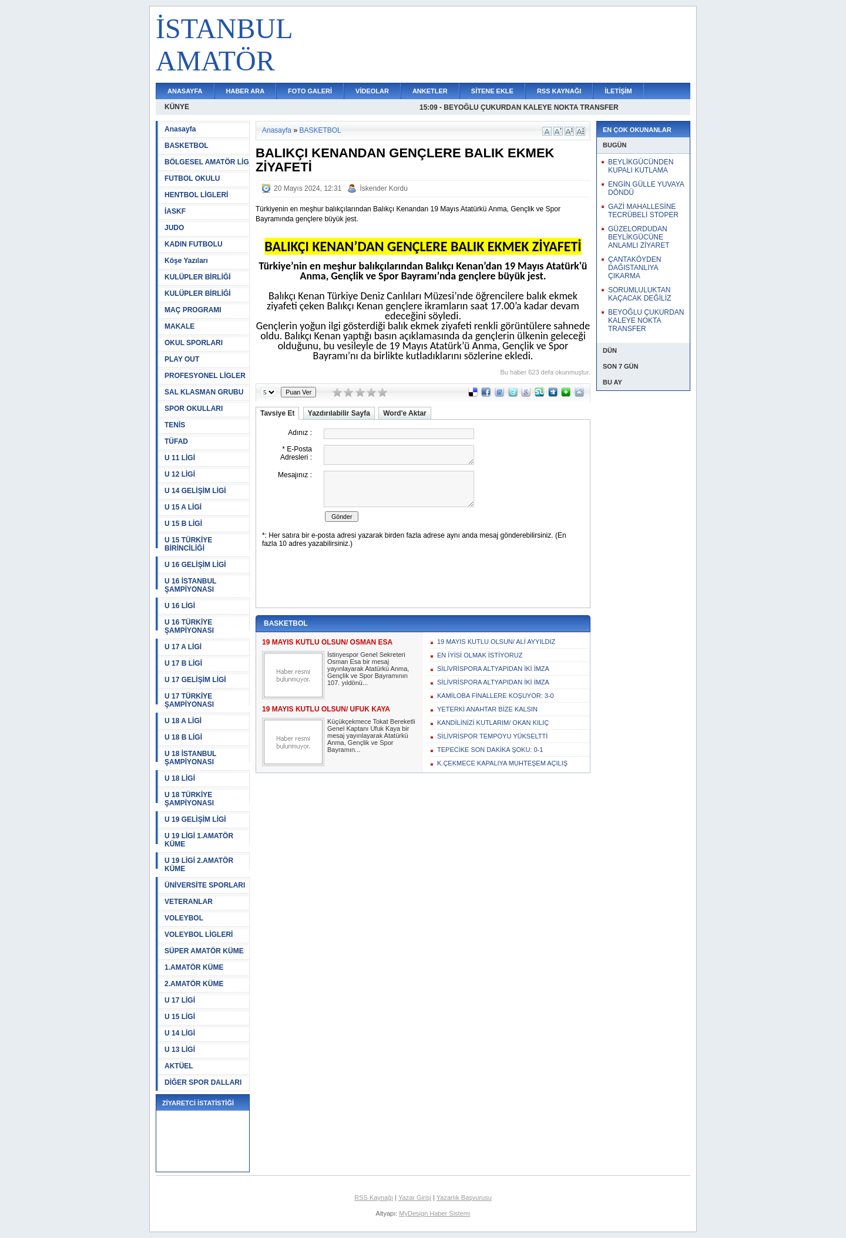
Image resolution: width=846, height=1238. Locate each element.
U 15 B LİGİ (183, 524)
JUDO (174, 228)
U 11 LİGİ (179, 458)
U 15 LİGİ (179, 1017)
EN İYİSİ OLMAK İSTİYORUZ (479, 655)
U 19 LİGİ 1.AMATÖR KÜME (198, 840)
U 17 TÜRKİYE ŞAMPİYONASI (189, 700)
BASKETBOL (186, 145)
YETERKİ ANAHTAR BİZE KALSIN (487, 709)
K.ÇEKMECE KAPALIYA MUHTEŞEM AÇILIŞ (502, 763)
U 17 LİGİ (179, 1000)
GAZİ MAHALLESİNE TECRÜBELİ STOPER (643, 211)
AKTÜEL (178, 1066)
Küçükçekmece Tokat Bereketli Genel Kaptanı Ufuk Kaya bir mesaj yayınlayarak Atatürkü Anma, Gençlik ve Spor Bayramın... (371, 735)
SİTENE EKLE (492, 91)
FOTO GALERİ (310, 91)
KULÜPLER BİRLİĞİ (197, 277)
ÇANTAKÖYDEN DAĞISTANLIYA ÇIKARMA (634, 267)
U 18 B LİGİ (183, 737)
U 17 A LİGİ (183, 647)
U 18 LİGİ (179, 778)
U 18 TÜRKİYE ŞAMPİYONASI (189, 799)
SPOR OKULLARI (193, 408)
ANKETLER (430, 91)
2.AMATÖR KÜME (193, 984)
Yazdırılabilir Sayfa (339, 413)
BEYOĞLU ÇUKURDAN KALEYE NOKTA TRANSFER (646, 320)
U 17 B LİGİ (183, 663)
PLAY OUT (181, 359)
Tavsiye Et (277, 413)
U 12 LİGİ (179, 474)
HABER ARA (245, 91)
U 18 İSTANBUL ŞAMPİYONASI (190, 758)
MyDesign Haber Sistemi (434, 1213)
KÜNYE (176, 107)
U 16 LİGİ (179, 606)
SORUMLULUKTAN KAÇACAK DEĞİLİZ (639, 294)
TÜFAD (176, 441)
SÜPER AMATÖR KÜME (204, 951)
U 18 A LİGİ (183, 721)
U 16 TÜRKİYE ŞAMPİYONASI (189, 626)
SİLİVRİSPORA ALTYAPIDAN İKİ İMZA (493, 668)
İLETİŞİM (618, 91)
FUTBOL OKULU (192, 178)
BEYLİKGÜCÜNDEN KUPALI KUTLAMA (640, 166)
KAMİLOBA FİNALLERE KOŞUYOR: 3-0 (495, 695)
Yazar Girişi (414, 1197)
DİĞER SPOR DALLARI (202, 1082)
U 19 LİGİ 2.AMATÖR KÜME (198, 864)
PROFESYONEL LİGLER (205, 376)
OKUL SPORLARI (193, 343)
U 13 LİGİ (179, 1049)
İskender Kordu (383, 188)
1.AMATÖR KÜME (193, 967)
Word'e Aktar (405, 413)
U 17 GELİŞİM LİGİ (195, 680)
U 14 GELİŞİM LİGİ (195, 491)
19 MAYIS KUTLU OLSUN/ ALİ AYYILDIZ (496, 641)
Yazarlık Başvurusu (464, 1197)
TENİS (174, 425)
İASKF (175, 211)
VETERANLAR (188, 902)
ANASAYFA (185, 91)
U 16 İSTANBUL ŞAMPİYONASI (190, 585)
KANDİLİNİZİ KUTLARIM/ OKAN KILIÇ (493, 722)
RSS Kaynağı (373, 1197)
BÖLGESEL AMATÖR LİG (206, 162)
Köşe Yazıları (186, 261)
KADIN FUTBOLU (193, 244)
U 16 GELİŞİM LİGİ (195, 565)
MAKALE (179, 326)
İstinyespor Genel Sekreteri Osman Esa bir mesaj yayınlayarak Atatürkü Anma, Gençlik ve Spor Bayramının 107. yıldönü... (368, 668)
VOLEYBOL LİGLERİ (198, 934)
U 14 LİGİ (179, 1033)
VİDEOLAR (372, 91)
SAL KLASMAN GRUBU (203, 392)
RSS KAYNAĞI (559, 91)
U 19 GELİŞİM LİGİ (195, 819)
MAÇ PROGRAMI (192, 310)
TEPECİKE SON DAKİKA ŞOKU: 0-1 (490, 749)
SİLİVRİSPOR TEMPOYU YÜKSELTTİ (492, 736)
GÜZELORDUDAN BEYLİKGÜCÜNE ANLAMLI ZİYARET (638, 237)
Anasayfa (180, 129)
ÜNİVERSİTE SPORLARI (204, 885)
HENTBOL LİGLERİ (196, 195)
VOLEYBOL (183, 918)
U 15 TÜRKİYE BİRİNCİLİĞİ (188, 544)
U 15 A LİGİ (183, 507)
